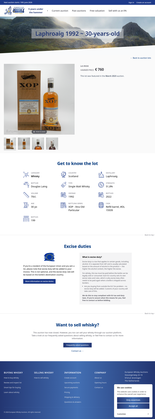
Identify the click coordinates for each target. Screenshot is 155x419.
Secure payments (71, 387)
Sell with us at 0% (117, 10)
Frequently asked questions (77, 345)
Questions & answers (72, 402)
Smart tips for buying (12, 387)
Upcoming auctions (72, 382)
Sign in (132, 2)
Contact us (99, 387)
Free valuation (97, 10)
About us (98, 378)
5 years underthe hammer (35, 11)
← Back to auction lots (140, 58)
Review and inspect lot (13, 382)
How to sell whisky (41, 378)
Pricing (67, 392)
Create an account (143, 2)
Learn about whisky (11, 392)
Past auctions (79, 10)
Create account (70, 378)
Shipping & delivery (72, 397)
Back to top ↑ (150, 235)
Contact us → (77, 351)
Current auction (60, 10)
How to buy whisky (11, 378)
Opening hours (101, 382)
